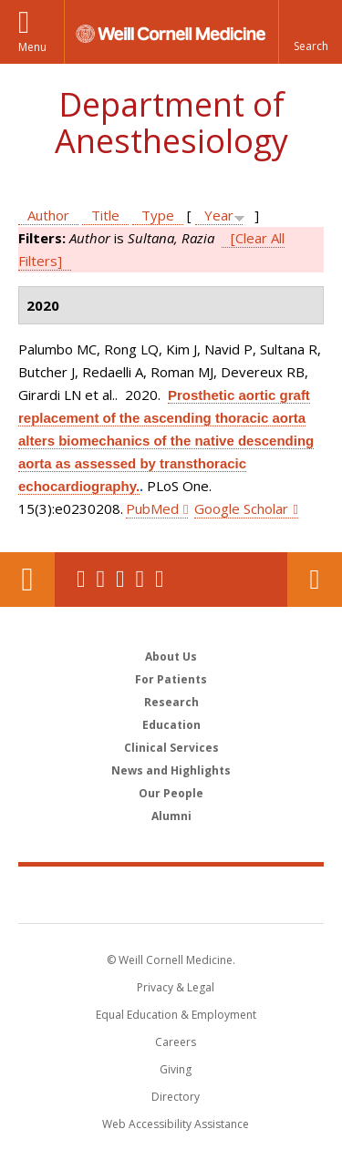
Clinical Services (171, 747)
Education (171, 725)
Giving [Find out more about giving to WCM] (176, 1069)
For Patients (171, 679)
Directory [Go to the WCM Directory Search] (175, 1096)
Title (105, 215)
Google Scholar (241, 508)
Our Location (27, 579)
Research (171, 702)
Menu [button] (32, 47)
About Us (171, 656)
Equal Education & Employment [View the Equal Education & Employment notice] (176, 1014)
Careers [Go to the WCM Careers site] (175, 1042)
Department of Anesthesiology (171, 122)
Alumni (171, 816)
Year (218, 215)
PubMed (152, 508)
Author (48, 215)
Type (157, 215)
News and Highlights (171, 770)
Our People (171, 793)
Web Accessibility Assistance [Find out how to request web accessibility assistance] (175, 1124)
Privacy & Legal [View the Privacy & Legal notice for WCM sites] (175, 987)
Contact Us (314, 579)
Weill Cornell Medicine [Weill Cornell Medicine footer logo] (171, 894)
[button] (310, 32)
